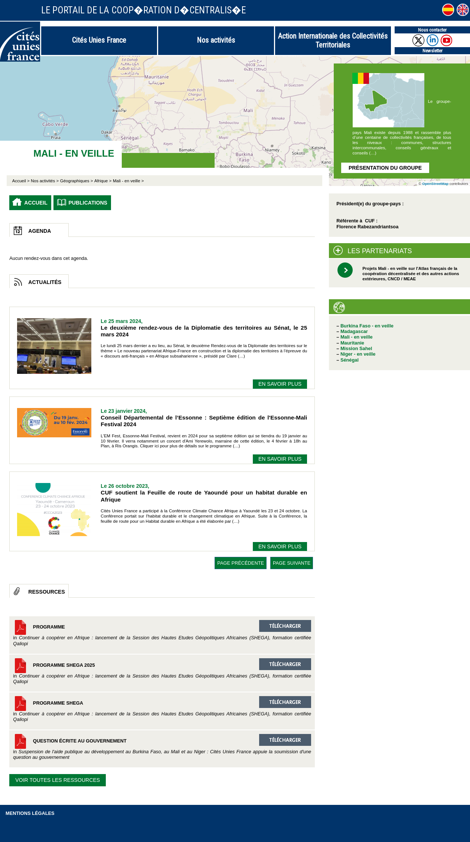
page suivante (291, 563)
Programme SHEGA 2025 (162, 671)
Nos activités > (45, 181)
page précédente (240, 563)
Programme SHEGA (162, 709)
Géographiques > (76, 181)
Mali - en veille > (128, 181)
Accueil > (21, 181)
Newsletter (432, 50)
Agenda (39, 231)
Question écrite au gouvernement (162, 747)
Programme (162, 633)
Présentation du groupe (385, 168)
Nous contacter (432, 30)
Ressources (46, 592)
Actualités (44, 282)
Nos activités (216, 40)
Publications (87, 203)
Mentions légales (30, 813)
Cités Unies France (99, 40)
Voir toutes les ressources (57, 780)
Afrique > (102, 181)
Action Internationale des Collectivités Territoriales (333, 40)
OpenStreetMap (435, 184)
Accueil (36, 203)
